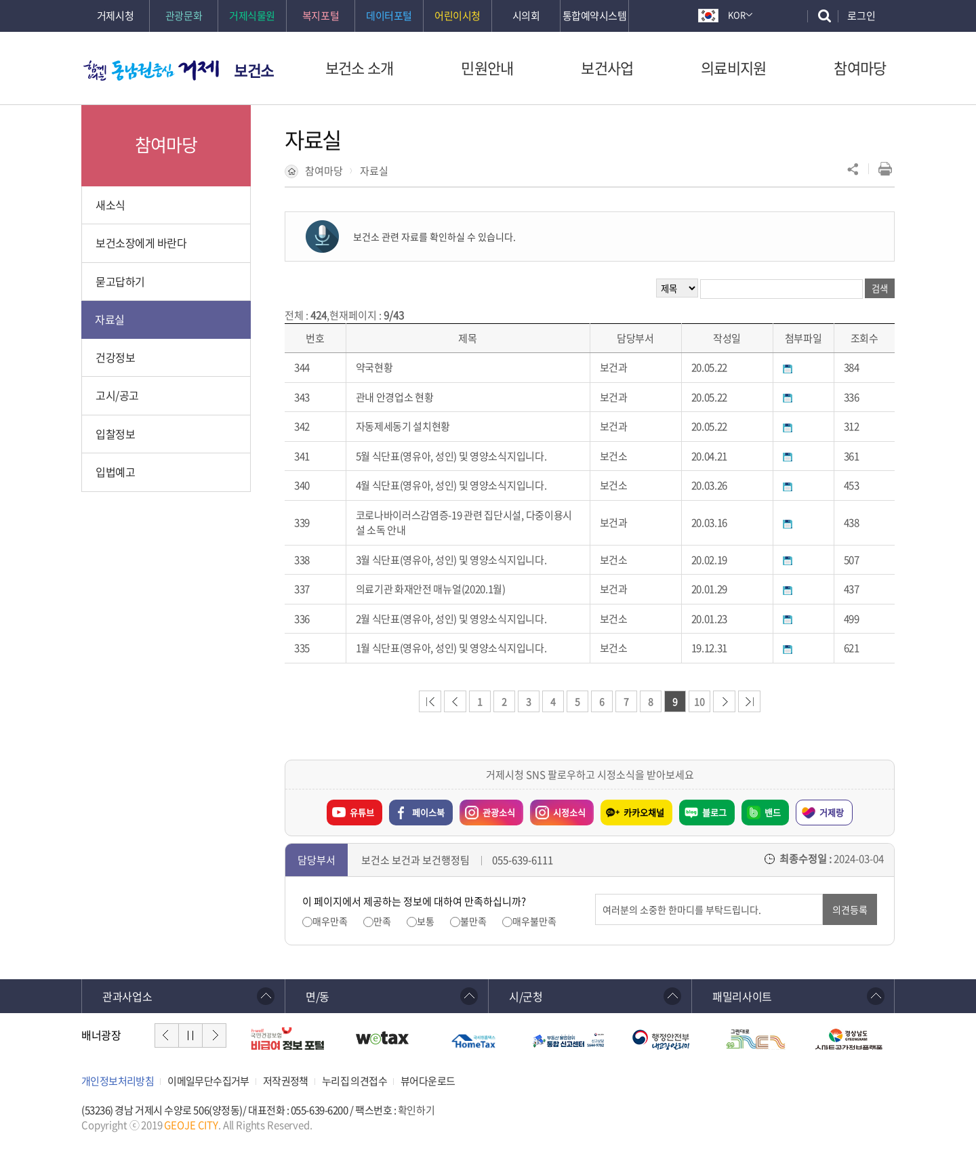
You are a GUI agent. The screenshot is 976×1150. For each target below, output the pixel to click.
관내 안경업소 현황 (395, 397)
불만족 (473, 921)
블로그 (714, 812)
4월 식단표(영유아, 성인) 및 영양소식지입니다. (451, 485)
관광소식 (487, 809)
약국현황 (374, 367)
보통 (425, 921)
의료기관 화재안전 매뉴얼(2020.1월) (431, 588)
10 (699, 701)
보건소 (254, 70)
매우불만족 (534, 921)
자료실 (374, 171)
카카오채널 (644, 812)
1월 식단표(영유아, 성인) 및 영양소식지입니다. (451, 647)
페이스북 (428, 812)
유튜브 (362, 812)
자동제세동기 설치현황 (403, 426)
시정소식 (558, 809)
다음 (214, 1035)
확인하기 (416, 1110)
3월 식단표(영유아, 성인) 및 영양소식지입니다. (451, 559)
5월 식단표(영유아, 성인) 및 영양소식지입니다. (451, 456)
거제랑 (831, 812)
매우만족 (330, 921)
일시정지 (190, 1035)
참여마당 (324, 171)
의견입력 (595, 894)
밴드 (773, 812)
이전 (167, 1035)
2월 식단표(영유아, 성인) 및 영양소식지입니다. (451, 618)
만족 (382, 921)
